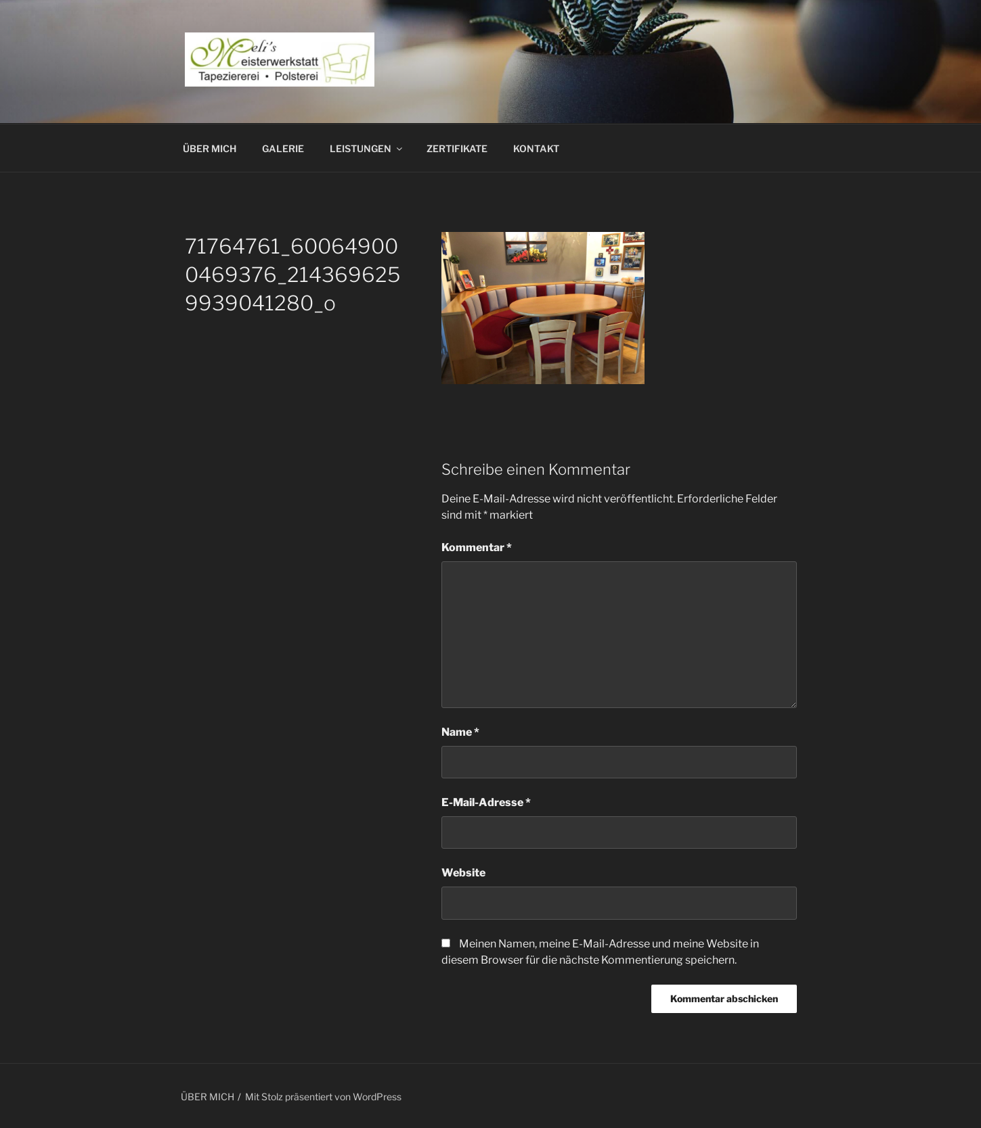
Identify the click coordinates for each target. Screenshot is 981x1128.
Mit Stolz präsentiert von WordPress (323, 1096)
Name (460, 732)
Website (463, 872)
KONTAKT (536, 148)
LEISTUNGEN (367, 148)
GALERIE (283, 148)
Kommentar (476, 547)
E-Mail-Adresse (486, 802)
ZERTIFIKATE (457, 148)
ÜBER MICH (209, 148)
